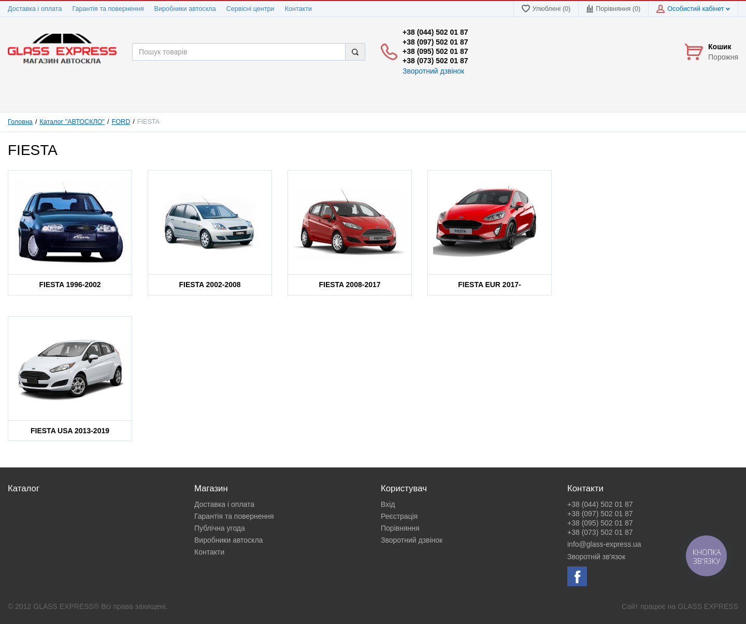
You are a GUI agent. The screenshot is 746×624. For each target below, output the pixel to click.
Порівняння (400, 528)
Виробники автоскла (185, 8)
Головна (20, 121)
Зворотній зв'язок (596, 556)
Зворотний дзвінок (433, 71)
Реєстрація (399, 516)
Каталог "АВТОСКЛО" (72, 121)
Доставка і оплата (35, 8)
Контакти (298, 8)
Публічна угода (219, 528)
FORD (121, 121)
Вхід (388, 504)
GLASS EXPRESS (708, 606)
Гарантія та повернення (108, 8)
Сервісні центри (250, 8)
